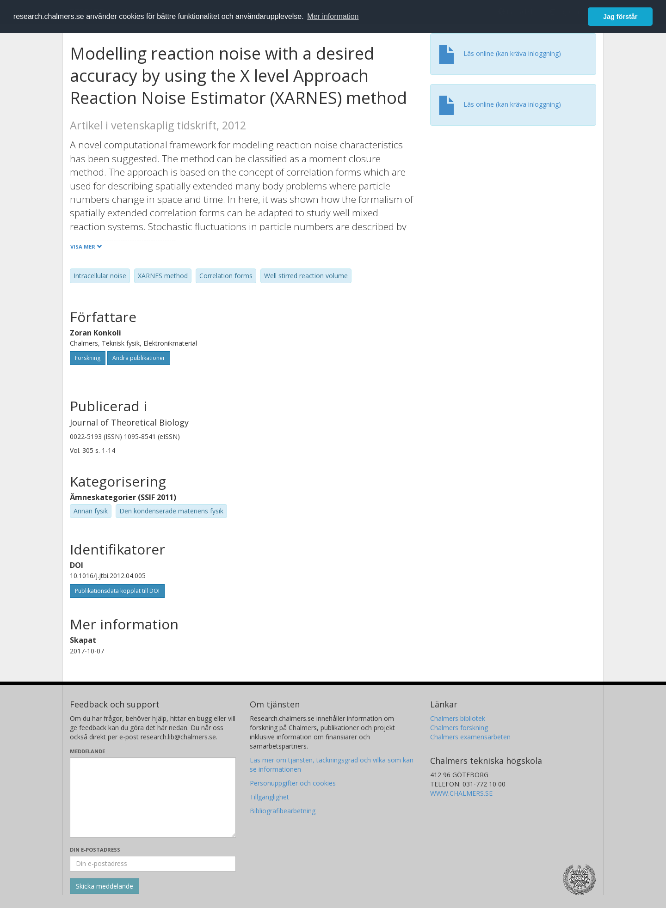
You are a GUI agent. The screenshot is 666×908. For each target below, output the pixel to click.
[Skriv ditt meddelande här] (153, 797)
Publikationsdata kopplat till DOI (117, 591)
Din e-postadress (95, 849)
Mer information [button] (332, 16)
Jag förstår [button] (620, 16)
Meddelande (87, 751)
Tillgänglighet (269, 796)
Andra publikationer (138, 358)
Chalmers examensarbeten (470, 736)
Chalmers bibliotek (457, 718)
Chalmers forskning (459, 727)
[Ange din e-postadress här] (153, 863)
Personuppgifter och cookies (293, 783)
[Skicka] (104, 886)
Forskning (87, 358)
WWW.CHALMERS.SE (461, 793)
